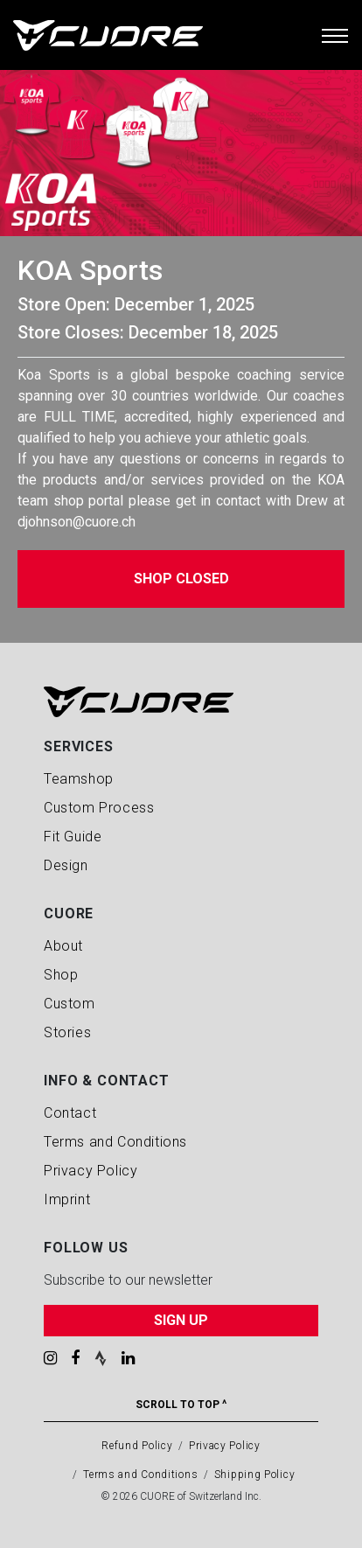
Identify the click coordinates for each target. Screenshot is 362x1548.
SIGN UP (181, 1320)
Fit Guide (72, 836)
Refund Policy (136, 1446)
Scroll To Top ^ (181, 1404)
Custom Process (99, 807)
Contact (70, 1113)
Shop (61, 974)
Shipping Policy (255, 1474)
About (63, 946)
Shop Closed (181, 578)
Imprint (67, 1199)
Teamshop (79, 779)
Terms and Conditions (115, 1141)
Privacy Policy (90, 1170)
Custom (69, 1003)
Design (66, 865)
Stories (67, 1032)
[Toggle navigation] (335, 34)
